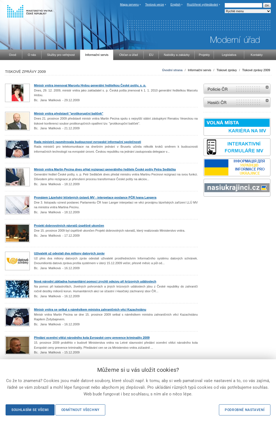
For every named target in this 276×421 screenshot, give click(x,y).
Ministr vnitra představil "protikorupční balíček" (68, 113)
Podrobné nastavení (245, 410)
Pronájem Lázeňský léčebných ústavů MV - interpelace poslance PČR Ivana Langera (95, 197)
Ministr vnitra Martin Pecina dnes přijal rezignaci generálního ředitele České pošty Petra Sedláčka (105, 169)
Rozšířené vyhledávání (202, 4)
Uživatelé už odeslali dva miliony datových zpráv (69, 253)
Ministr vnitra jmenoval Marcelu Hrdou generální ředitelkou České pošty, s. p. (90, 85)
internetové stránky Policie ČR (237, 89)
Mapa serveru (129, 4)
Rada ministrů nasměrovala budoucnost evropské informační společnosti (87, 141)
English (175, 4)
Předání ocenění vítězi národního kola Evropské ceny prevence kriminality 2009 (92, 337)
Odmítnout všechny (80, 410)
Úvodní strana (172, 70)
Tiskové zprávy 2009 (256, 70)
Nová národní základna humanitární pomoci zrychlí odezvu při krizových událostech (95, 281)
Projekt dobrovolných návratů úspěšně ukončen (69, 225)
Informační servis (199, 70)
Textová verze (154, 4)
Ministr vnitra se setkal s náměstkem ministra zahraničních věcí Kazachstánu (90, 309)
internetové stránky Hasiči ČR (237, 102)
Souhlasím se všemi (30, 410)
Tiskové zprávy (226, 70)
